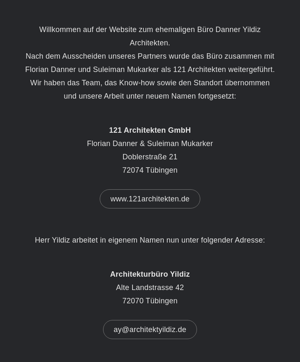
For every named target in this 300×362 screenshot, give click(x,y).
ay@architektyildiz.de (150, 329)
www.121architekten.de (150, 199)
